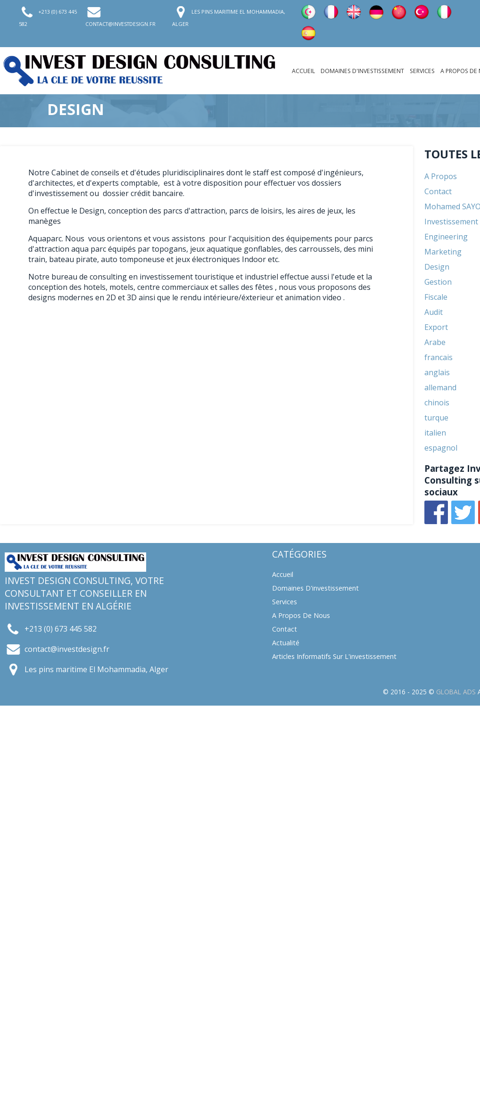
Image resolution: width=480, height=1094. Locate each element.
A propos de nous (301, 615)
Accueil (303, 71)
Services (422, 71)
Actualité (285, 642)
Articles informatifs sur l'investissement (334, 656)
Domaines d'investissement (362, 71)
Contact (284, 629)
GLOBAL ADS (456, 691)
